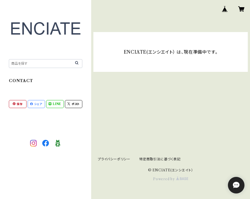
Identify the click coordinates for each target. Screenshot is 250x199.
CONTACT (21, 80)
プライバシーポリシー (114, 159)
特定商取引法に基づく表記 (160, 159)
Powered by (170, 179)
